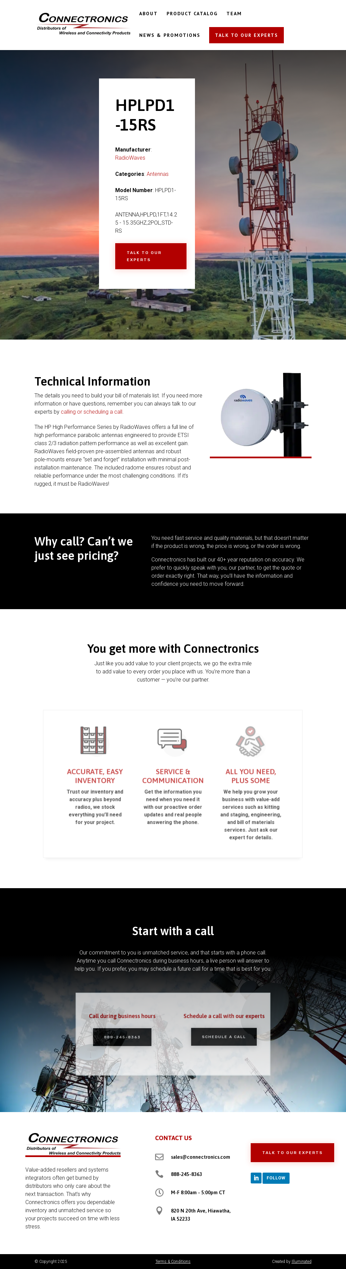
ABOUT (148, 14)
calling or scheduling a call (91, 412)
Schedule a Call (217, 1036)
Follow (276, 1177)
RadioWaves (130, 158)
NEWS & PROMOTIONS (169, 35)
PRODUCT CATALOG (192, 14)
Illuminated (302, 1261)
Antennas (158, 174)
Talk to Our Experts (144, 256)
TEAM (234, 14)
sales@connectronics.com (200, 1157)
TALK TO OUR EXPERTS (246, 35)
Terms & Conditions (173, 1261)
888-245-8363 (129, 1037)
